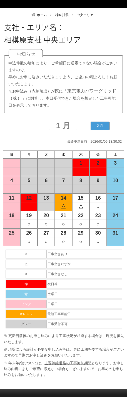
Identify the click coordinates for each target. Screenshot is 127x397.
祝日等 (53, 284)
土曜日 (53, 294)
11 (11, 198)
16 (98, 198)
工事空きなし (58, 274)
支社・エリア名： (34, 27)
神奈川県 (62, 15)
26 (29, 233)
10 (115, 180)
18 (11, 215)
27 (46, 233)
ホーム (42, 15)
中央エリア (85, 15)
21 (63, 215)
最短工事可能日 (59, 314)
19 (29, 215)
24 (115, 215)
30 (98, 233)
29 (81, 233)
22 (81, 215)
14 (63, 198)
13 (46, 198)
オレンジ (26, 314)
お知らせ (25, 54)
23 (98, 215)
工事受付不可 (58, 324)
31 (115, 233)
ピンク (26, 304)
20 (46, 215)
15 (81, 198)
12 (29, 198)
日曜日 (53, 304)
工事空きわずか (59, 264)
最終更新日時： (79, 142)
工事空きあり (58, 254)
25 (11, 233)
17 (115, 198)
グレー (26, 324)
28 (63, 233)
